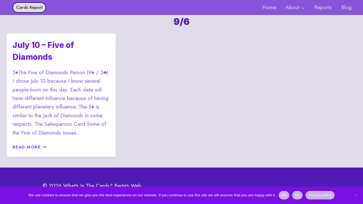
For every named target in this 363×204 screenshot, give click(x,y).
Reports (323, 7)
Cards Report (29, 7)
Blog (346, 7)
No (297, 195)
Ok (284, 195)
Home (269, 7)
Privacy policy (320, 195)
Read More (29, 147)
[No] (356, 195)
